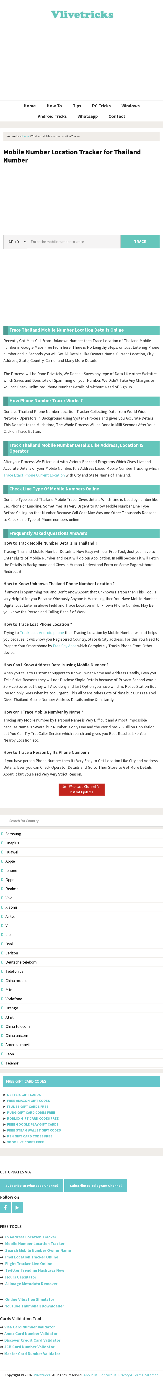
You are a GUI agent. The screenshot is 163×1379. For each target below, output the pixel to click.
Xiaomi (9, 907)
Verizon (9, 953)
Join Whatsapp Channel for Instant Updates (81, 789)
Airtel (8, 916)
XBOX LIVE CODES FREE (25, 1142)
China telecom (15, 1026)
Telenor (9, 1063)
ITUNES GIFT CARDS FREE (28, 1106)
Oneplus (10, 842)
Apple (8, 861)
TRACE (140, 241)
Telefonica (12, 971)
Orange (9, 1007)
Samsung (11, 833)
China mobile (14, 980)
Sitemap (151, 1375)
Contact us (107, 1375)
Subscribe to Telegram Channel (96, 1185)
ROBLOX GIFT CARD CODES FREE (33, 1118)
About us (90, 1375)
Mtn (6, 989)
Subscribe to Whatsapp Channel (31, 1185)
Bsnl (7, 943)
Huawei (9, 852)
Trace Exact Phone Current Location (34, 475)
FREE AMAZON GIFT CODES (28, 1100)
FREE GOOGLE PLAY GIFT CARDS (33, 1124)
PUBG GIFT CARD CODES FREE (31, 1112)
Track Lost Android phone (42, 632)
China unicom (14, 1035)
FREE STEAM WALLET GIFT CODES (34, 1130)
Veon (7, 1054)
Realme (9, 888)
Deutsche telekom (19, 962)
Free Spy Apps (64, 645)
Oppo (8, 879)
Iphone (9, 870)
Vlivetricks (81, 14)
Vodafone (11, 998)
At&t (7, 1017)
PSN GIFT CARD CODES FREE (29, 1136)
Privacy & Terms (130, 1375)
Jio (6, 934)
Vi (4, 925)
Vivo (7, 897)
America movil (15, 1044)
